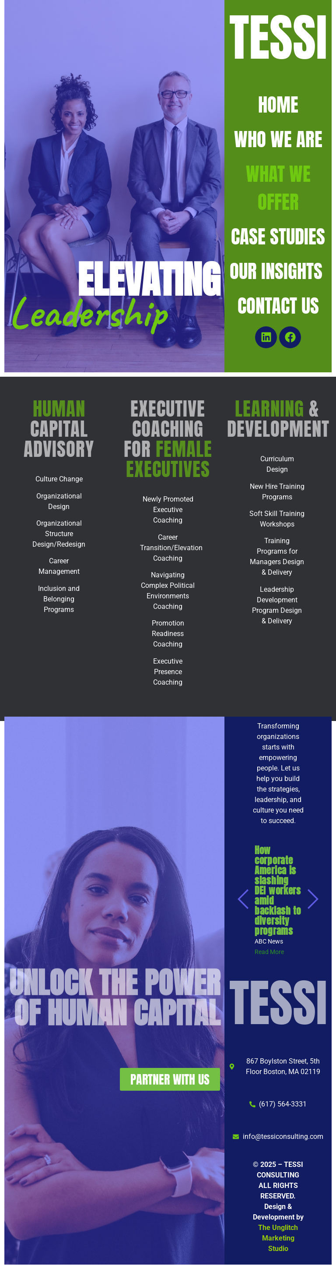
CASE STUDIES (278, 236)
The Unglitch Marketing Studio (278, 1238)
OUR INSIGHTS (278, 271)
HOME (278, 104)
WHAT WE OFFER (278, 187)
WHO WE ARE (278, 139)
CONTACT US (278, 305)
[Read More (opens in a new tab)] (269, 951)
